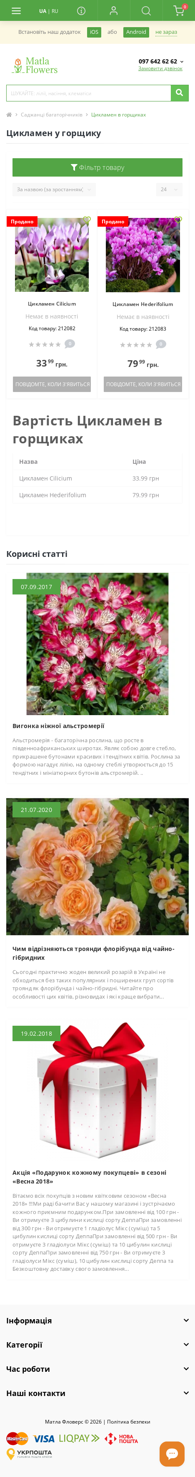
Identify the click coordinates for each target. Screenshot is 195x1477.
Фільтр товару (98, 167)
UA (42, 11)
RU (55, 11)
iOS (94, 31)
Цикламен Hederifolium (142, 304)
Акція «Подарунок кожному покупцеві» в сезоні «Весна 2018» (89, 1176)
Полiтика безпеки (128, 1421)
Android (136, 31)
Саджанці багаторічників (51, 114)
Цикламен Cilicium (52, 303)
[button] (114, 10)
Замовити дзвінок (160, 68)
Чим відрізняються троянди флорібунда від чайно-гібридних (93, 953)
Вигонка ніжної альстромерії (58, 726)
